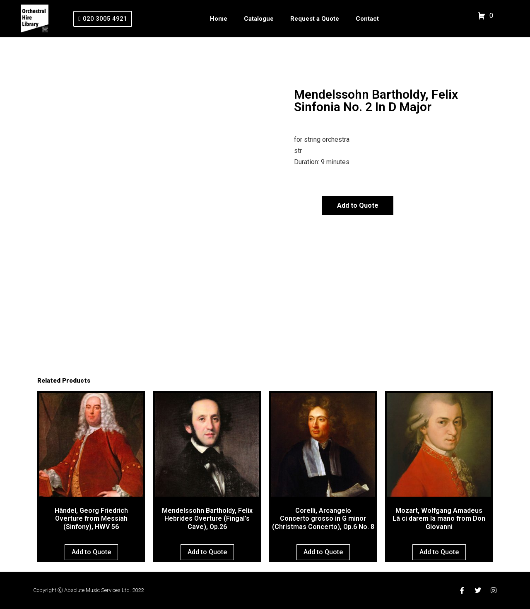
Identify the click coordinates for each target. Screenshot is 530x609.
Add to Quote (357, 205)
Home (218, 18)
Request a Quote (314, 18)
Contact (367, 18)
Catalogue (259, 18)
